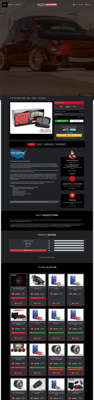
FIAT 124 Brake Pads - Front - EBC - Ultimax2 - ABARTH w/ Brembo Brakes (75, 289)
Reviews (39, 144)
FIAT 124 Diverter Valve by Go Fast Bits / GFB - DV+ (37, 288)
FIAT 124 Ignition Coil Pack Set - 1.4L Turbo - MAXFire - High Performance (18, 358)
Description (31, 144)
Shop (5, 4)
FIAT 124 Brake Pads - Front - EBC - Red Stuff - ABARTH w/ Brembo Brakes (75, 323)
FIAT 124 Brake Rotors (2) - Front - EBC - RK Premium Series (75, 358)
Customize (18, 4)
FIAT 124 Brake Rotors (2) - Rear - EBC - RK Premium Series (18, 392)
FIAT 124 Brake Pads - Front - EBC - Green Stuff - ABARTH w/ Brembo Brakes (56, 393)
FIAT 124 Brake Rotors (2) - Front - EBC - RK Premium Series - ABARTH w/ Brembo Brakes (56, 358)
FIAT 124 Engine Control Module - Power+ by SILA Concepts (18, 288)
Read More (72, 188)
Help (75, 4)
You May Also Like (49, 144)
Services (11, 4)
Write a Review (28, 250)
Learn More (72, 129)
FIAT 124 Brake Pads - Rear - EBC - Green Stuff (56, 323)
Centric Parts (80, 116)
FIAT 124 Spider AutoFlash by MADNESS (37, 392)
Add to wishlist (76, 120)
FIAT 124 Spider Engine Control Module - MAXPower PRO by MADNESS (18, 323)
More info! (81, 111)
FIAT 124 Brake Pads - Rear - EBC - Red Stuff (37, 358)
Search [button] (81, 4)
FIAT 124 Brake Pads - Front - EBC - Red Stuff (37, 323)
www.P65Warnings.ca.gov (42, 201)
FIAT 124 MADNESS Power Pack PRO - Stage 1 (75, 392)
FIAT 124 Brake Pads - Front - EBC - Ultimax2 (56, 288)
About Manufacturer (61, 144)
